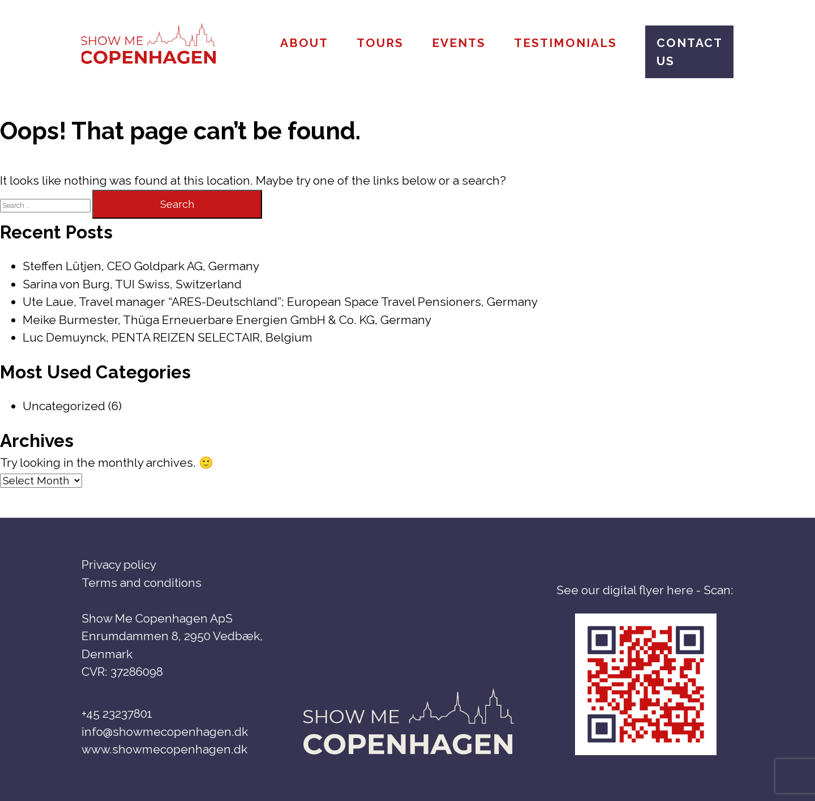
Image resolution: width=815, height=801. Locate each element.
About (304, 43)
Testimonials (565, 43)
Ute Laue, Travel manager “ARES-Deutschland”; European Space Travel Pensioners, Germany (280, 302)
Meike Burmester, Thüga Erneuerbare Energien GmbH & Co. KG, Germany (227, 320)
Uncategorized (64, 406)
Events (459, 43)
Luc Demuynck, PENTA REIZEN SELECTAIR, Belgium (167, 337)
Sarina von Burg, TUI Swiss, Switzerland (132, 284)
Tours (380, 43)
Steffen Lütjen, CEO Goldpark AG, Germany (141, 266)
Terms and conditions (141, 583)
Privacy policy (119, 564)
